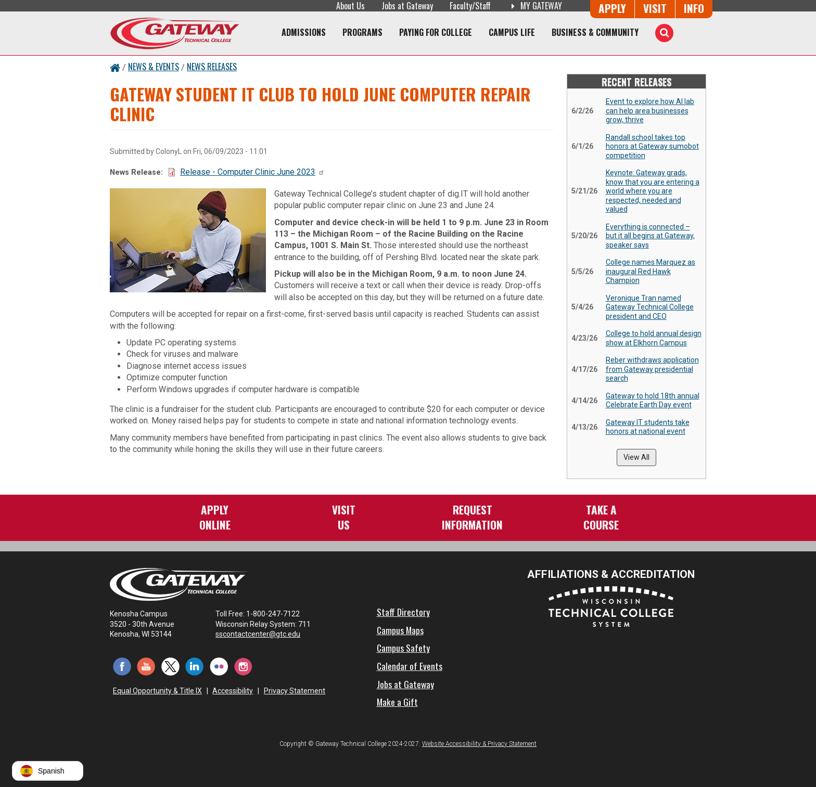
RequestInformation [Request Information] (472, 516)
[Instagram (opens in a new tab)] (243, 666)
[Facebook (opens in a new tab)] (122, 666)
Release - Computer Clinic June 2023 (252, 172)
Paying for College (435, 32)
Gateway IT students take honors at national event (648, 427)
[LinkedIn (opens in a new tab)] (195, 666)
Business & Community (595, 32)
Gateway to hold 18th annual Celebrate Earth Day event (652, 400)
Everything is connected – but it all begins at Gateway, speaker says (650, 236)
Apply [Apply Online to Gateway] (612, 8)
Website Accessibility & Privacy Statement (479, 743)
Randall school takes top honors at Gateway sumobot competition (652, 146)
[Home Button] (115, 66)
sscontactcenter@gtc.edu (262, 634)
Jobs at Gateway (407, 5)
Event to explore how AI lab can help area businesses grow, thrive (650, 110)
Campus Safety (403, 647)
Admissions (304, 32)
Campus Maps (400, 630)
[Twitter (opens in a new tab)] (170, 666)
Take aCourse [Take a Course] (601, 516)
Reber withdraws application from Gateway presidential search (652, 369)
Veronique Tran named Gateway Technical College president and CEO (650, 307)
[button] (47, 771)
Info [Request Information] (694, 8)
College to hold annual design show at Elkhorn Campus (654, 338)
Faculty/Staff (470, 5)
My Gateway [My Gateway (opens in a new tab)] (534, 5)
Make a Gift (397, 701)
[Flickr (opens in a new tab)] (219, 666)
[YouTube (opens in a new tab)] (146, 666)
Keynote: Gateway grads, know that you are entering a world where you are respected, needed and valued (652, 191)
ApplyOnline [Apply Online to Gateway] (215, 516)
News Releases (212, 66)
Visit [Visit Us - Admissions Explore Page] (655, 8)
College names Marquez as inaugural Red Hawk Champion (650, 271)
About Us (350, 5)
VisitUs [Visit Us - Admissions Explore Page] (343, 516)
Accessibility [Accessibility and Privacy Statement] (232, 691)
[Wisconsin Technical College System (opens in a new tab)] (611, 606)
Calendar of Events (409, 666)
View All (636, 457)
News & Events (153, 66)
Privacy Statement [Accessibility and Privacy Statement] (294, 691)
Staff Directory (403, 611)
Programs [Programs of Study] (362, 32)
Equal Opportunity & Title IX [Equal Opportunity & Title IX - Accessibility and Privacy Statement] (157, 691)
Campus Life (512, 32)
